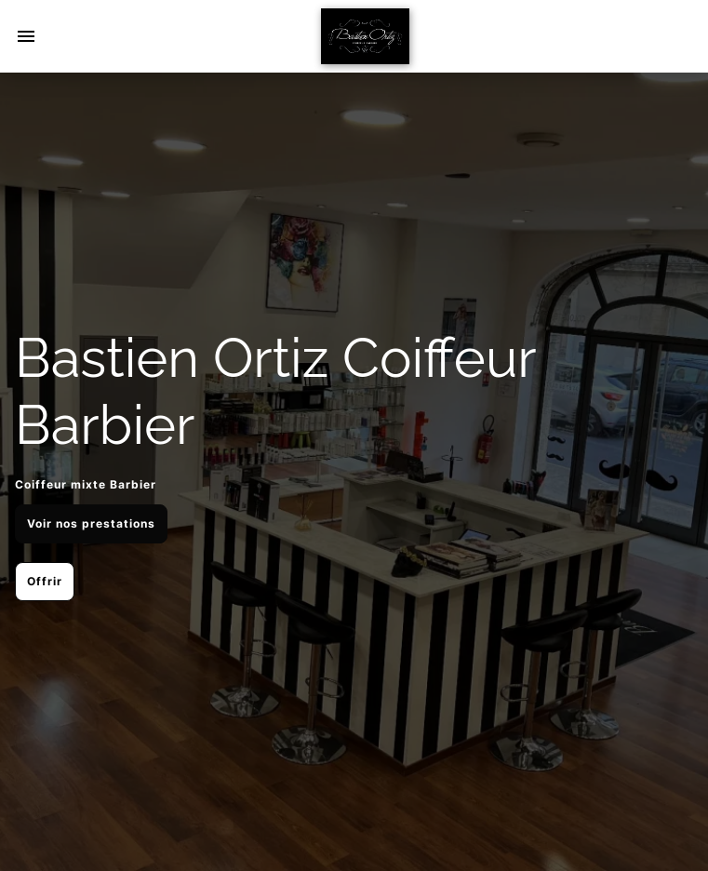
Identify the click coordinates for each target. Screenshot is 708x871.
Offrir (44, 581)
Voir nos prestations (91, 523)
